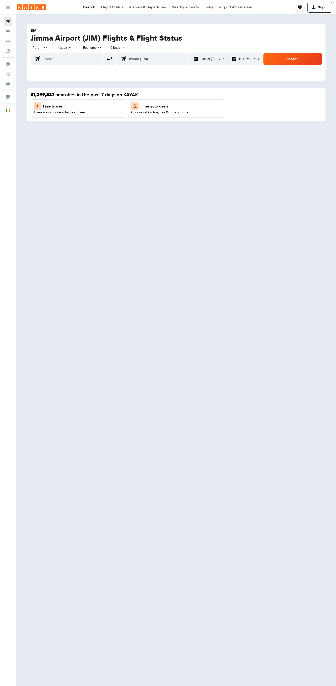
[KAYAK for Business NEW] (8, 83)
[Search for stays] (8, 31)
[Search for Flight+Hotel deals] (8, 50)
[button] (8, 7)
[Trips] (8, 97)
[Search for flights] (8, 21)
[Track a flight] (8, 74)
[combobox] (40, 47)
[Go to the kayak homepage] (31, 7)
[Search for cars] (8, 41)
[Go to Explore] (8, 64)
